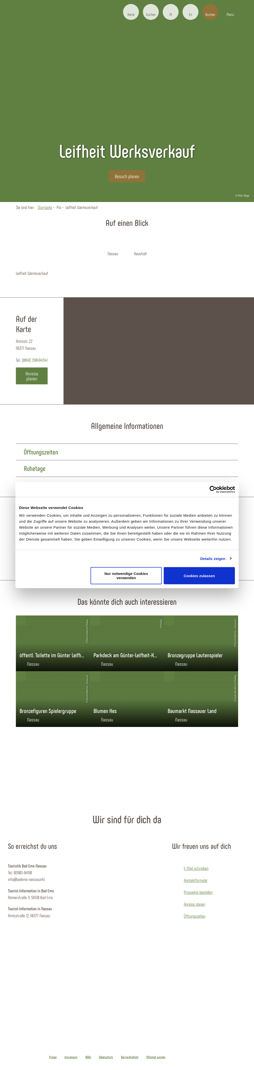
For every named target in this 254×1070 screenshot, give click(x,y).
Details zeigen (212, 558)
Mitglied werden (155, 1057)
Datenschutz (106, 1057)
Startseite (45, 207)
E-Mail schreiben (196, 868)
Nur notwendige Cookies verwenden (126, 575)
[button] (131, 12)
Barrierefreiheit (129, 1057)
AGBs (88, 1057)
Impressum (70, 1057)
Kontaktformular (196, 880)
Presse (53, 1057)
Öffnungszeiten (194, 916)
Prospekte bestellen (198, 892)
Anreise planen (194, 904)
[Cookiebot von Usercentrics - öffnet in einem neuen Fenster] (213, 489)
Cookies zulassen (199, 575)
